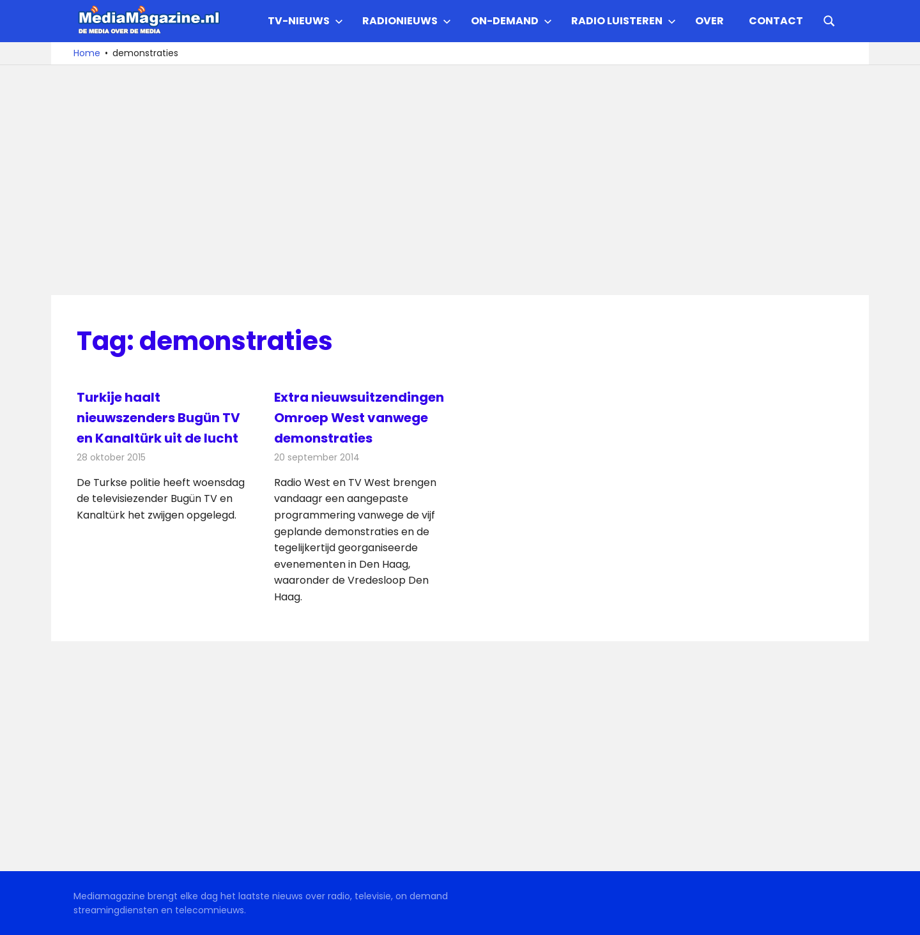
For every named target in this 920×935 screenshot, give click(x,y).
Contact (776, 20)
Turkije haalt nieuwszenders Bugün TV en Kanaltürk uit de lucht (158, 417)
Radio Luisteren (623, 20)
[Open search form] (829, 19)
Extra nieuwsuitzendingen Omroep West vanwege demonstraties (359, 417)
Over (709, 20)
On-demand (511, 20)
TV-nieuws (305, 20)
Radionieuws (406, 20)
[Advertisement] (460, 180)
